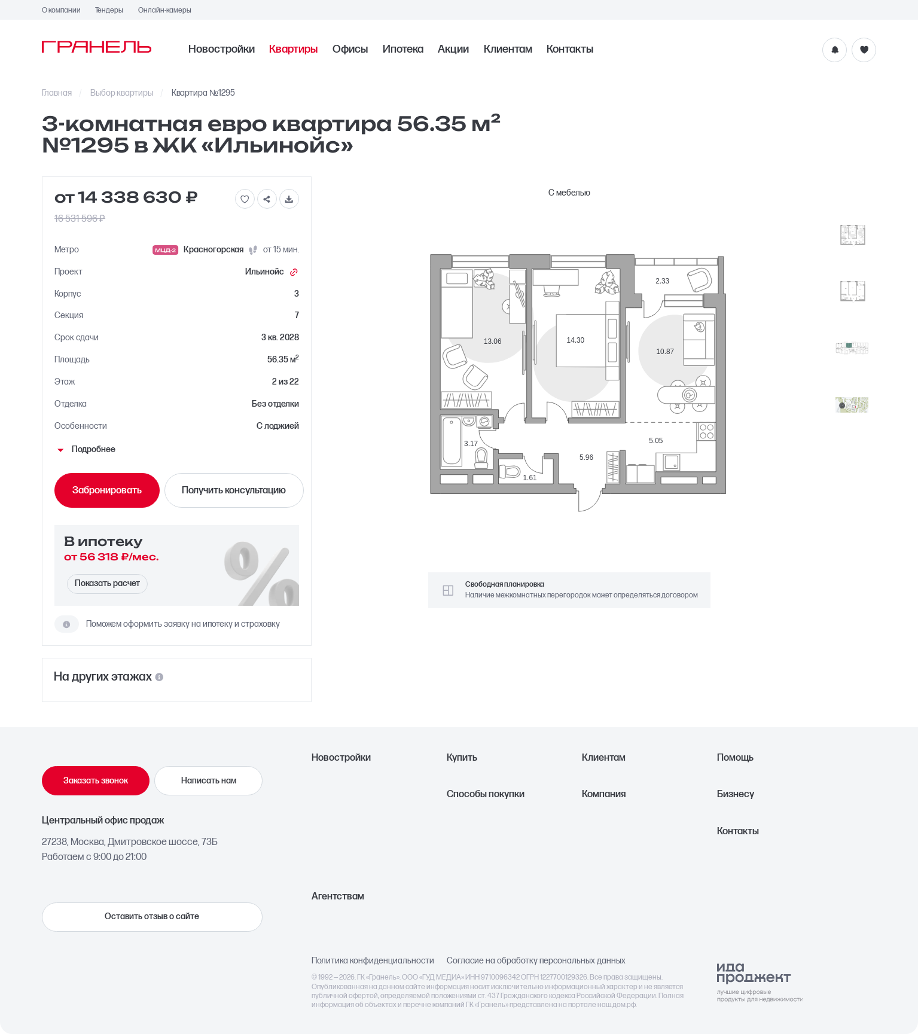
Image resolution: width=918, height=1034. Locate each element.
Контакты (570, 49)
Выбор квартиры (121, 93)
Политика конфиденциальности (373, 961)
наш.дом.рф (616, 1005)
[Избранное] (864, 50)
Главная (57, 93)
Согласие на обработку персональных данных (536, 961)
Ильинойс (272, 272)
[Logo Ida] (760, 982)
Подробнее (84, 450)
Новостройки (221, 49)
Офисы (350, 49)
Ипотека (403, 49)
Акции (453, 49)
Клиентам (508, 49)
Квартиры (293, 49)
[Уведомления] (834, 50)
